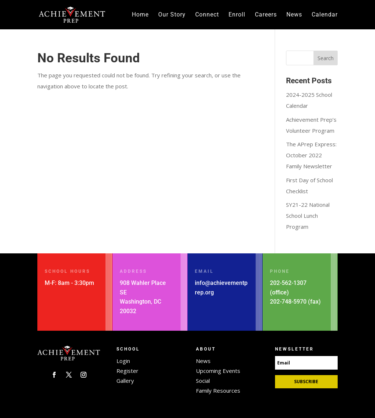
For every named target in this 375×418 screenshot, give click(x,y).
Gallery (125, 380)
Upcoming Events (218, 370)
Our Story (172, 15)
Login (123, 360)
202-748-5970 (288, 301)
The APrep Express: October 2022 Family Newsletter (311, 155)
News (294, 15)
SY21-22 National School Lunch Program (308, 215)
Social (203, 380)
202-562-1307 (288, 282)
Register (127, 370)
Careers (266, 15)
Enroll (237, 15)
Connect (207, 15)
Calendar (325, 15)
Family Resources (218, 390)
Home (140, 15)
